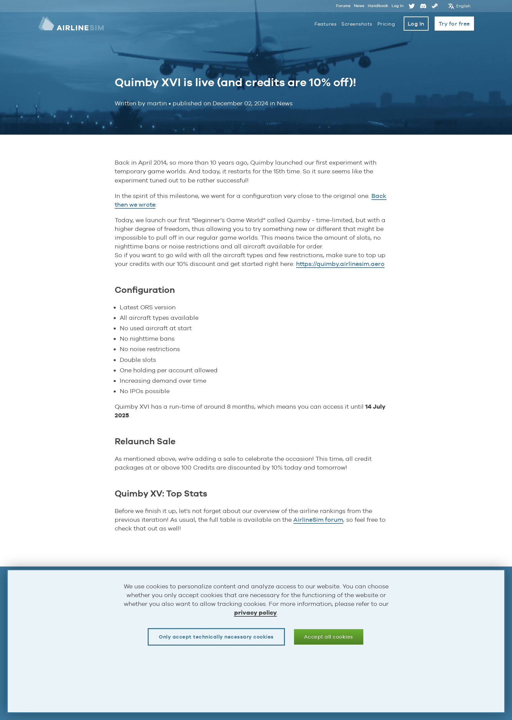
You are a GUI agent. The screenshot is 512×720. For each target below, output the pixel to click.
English (463, 6)
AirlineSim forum (318, 519)
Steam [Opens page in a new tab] (435, 6)
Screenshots (356, 24)
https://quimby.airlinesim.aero (340, 263)
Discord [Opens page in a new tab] (423, 6)
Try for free (454, 24)
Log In (397, 5)
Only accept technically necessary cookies (216, 637)
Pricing (386, 24)
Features (325, 24)
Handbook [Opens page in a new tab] (378, 5)
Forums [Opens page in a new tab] (343, 5)
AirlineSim (71, 23)
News (359, 5)
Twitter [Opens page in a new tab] (412, 6)
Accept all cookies (328, 637)
